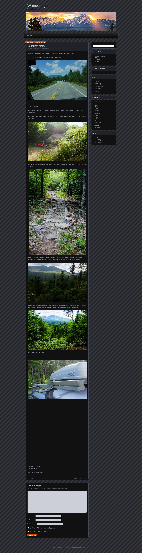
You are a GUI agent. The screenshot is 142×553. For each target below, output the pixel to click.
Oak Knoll (52, 110)
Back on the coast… (100, 56)
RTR (96, 58)
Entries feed (98, 139)
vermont (97, 125)
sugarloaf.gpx (40, 472)
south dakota (98, 122)
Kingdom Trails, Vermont (80, 478)
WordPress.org (98, 142)
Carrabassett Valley (36, 53)
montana (97, 110)
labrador (97, 107)
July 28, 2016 (42, 42)
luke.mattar (34, 42)
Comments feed (99, 141)
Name (29, 516)
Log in (96, 137)
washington (97, 127)
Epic (96, 103)
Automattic (85, 547)
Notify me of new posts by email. (39, 531)
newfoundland (98, 112)
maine (34, 48)
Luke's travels (32, 9)
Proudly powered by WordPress (62, 547)
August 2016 (98, 88)
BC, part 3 (97, 59)
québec (96, 119)
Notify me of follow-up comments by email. (42, 528)
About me (29, 35)
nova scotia (97, 113)
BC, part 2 (97, 61)
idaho (96, 105)
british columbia (98, 101)
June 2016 (97, 91)
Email (29, 520)
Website (29, 524)
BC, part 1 (97, 63)
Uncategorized (98, 124)
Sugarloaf (50, 305)
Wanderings (37, 5)
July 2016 (97, 90)
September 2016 (99, 86)
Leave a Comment (44, 48)
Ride (38, 48)
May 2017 (97, 81)
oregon (96, 117)
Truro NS (30, 478)
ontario (96, 115)
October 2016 (98, 85)
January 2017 (98, 83)
